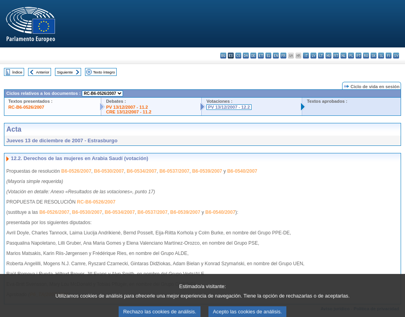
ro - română (366, 55)
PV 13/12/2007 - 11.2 (127, 107)
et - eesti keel (261, 55)
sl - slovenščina (381, 55)
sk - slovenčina (374, 55)
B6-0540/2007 (242, 171)
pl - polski (351, 55)
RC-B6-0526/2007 (26, 107)
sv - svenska (396, 55)
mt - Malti (336, 55)
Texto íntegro (104, 72)
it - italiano (306, 55)
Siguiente (65, 72)
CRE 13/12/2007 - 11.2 (128, 111)
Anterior (42, 72)
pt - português (358, 55)
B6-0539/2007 (207, 171)
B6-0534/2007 (142, 171)
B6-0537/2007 (174, 171)
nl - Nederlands (343, 55)
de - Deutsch (253, 55)
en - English (276, 55)
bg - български (223, 55)
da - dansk (246, 55)
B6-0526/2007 (76, 171)
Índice (17, 72)
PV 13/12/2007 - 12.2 (229, 107)
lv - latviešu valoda (313, 55)
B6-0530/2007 (109, 171)
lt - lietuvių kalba (321, 55)
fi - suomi (389, 55)
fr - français (283, 55)
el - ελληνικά (268, 55)
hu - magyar (328, 55)
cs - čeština (238, 55)
